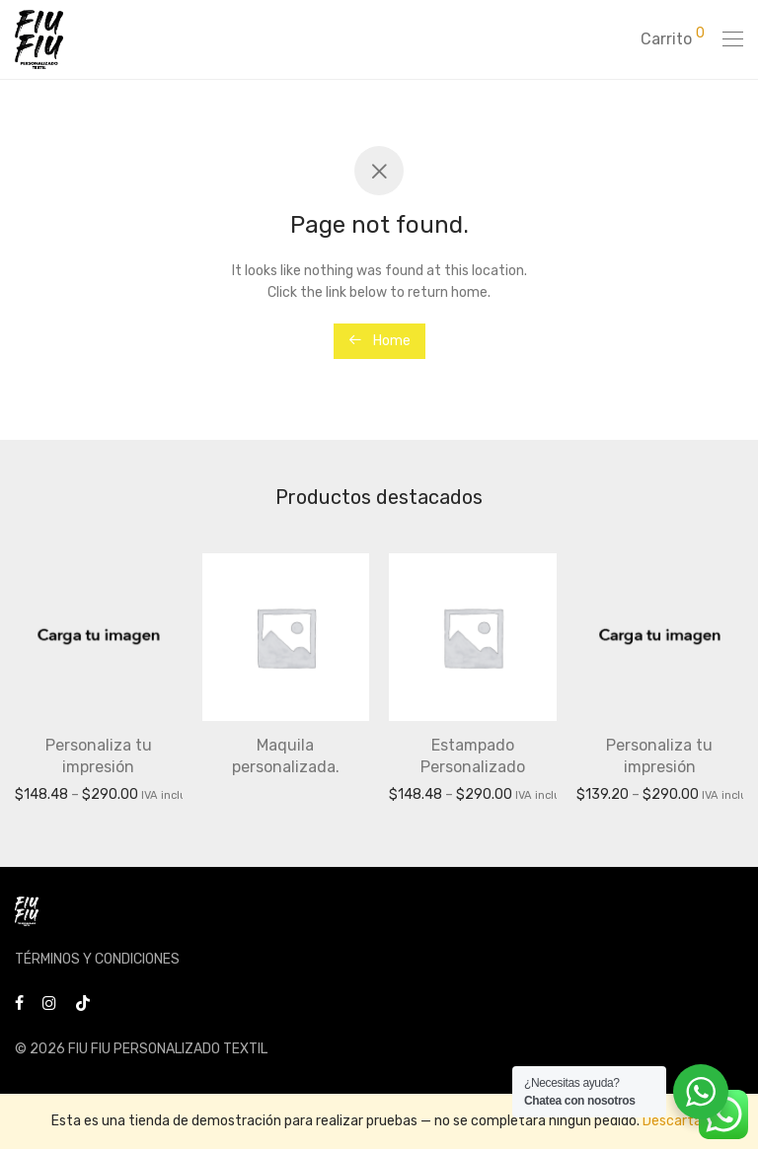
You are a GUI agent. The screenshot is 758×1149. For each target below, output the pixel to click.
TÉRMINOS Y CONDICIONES (97, 959)
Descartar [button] (675, 1121)
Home (379, 340)
